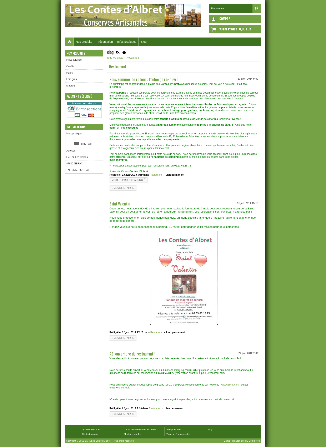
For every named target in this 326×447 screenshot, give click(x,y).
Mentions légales (132, 434)
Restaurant (133, 57)
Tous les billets (115, 57)
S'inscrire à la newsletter (178, 434)
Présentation (104, 41)
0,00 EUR (245, 29)
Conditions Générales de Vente (140, 429)
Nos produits (84, 41)
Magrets (70, 85)
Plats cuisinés (74, 59)
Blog (144, 41)
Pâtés (69, 72)
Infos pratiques (126, 41)
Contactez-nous (90, 434)
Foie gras (71, 79)
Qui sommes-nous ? (92, 429)
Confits (70, 66)
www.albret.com (230, 384)
